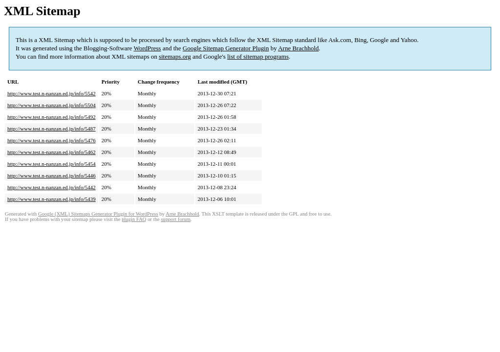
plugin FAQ (134, 219)
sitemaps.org (175, 56)
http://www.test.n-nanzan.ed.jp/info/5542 (51, 93)
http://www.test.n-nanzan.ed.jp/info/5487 (51, 129)
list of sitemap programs (258, 56)
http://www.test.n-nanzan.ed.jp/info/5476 (51, 140)
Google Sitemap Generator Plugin (226, 48)
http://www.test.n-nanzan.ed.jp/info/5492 (51, 117)
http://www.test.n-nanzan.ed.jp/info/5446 (51, 175)
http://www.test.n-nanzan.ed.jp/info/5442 (51, 187)
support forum (175, 219)
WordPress (147, 48)
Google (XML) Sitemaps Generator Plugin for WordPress (98, 214)
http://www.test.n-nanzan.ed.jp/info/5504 (51, 105)
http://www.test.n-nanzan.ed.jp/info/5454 (51, 164)
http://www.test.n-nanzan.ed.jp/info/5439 (51, 199)
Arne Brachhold (298, 48)
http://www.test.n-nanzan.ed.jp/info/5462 (51, 152)
